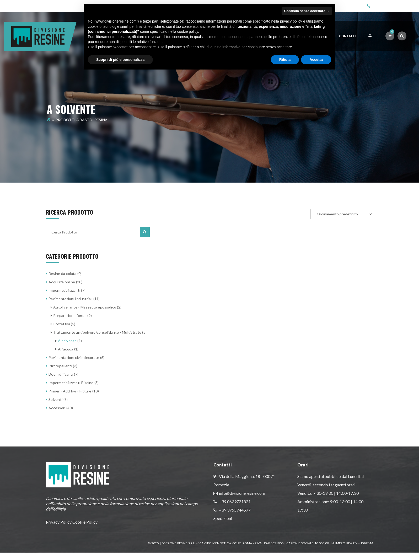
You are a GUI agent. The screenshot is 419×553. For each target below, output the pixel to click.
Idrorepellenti (60, 366)
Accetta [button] (316, 59)
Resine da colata (62, 273)
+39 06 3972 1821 (391, 5)
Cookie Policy (85, 521)
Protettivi (61, 324)
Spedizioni (222, 518)
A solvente (67, 340)
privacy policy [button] (291, 21)
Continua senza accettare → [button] (307, 11)
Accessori (57, 408)
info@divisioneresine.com (242, 493)
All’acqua (65, 349)
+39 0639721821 (234, 501)
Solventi (55, 399)
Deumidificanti (61, 374)
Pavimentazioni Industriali (70, 298)
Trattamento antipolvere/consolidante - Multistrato (97, 332)
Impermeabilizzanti (64, 290)
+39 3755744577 (234, 509)
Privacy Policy (59, 521)
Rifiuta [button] (285, 59)
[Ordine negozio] (341, 214)
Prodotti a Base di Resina (82, 125)
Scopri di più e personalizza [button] (120, 59)
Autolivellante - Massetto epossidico (84, 307)
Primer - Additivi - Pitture (70, 391)
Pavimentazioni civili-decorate (74, 357)
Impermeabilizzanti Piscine (71, 382)
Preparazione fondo (70, 315)
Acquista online (62, 282)
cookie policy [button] (187, 31)
